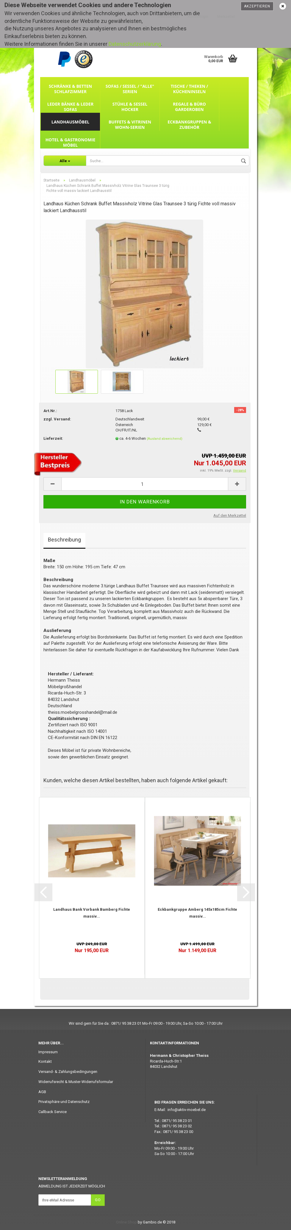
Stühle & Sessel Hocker (129, 106)
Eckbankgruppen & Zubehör (189, 124)
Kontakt (45, 1061)
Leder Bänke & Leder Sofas (70, 106)
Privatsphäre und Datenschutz (64, 1101)
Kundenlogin (198, 17)
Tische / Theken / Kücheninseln (189, 88)
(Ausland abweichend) (164, 439)
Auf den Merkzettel (229, 515)
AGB (42, 1092)
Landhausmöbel (70, 122)
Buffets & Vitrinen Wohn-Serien (130, 124)
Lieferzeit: (53, 438)
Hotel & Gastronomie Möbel (71, 142)
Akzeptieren (257, 6)
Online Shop (126, 1222)
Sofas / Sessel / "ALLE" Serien (130, 88)
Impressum (48, 1052)
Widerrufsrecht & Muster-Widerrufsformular (75, 1081)
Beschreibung (64, 539)
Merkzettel (226, 17)
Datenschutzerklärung (135, 44)
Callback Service (52, 1111)
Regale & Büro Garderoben (189, 106)
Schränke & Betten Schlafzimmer (70, 88)
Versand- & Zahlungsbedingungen (67, 1071)
